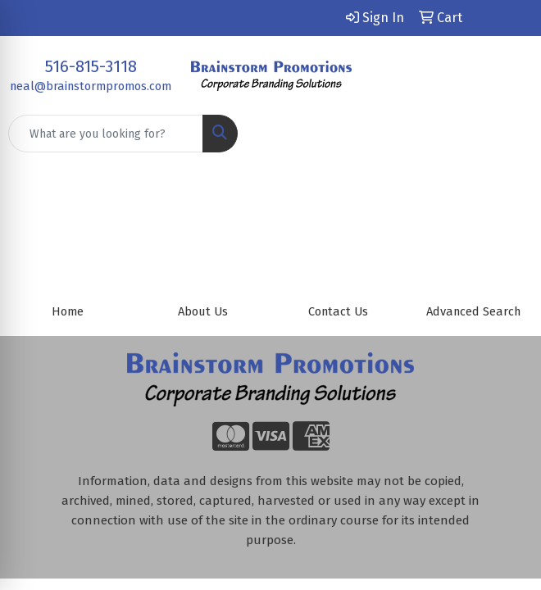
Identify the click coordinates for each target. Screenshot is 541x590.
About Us (203, 311)
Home (68, 311)
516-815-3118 (91, 66)
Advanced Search (473, 311)
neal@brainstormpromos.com (90, 86)
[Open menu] (508, 133)
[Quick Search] (105, 133)
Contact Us (338, 311)
